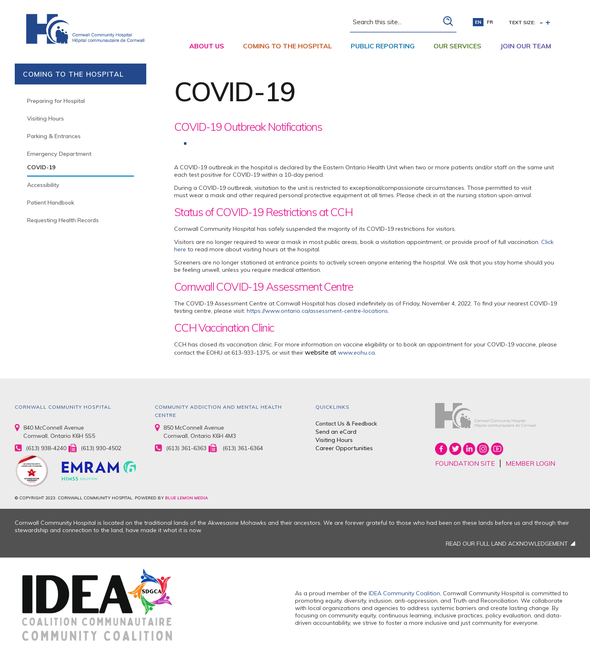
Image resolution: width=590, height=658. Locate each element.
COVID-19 (41, 167)
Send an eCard (335, 431)
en (478, 22)
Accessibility (43, 185)
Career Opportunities (344, 448)
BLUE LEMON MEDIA (186, 498)
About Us (206, 46)
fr (490, 22)
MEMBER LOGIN (530, 463)
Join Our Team (525, 46)
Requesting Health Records (63, 220)
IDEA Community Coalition (404, 593)
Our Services (457, 46)
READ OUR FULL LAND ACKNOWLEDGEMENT (507, 543)
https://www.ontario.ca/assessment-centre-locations (317, 310)
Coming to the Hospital (287, 46)
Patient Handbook (50, 202)
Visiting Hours (45, 118)
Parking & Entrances (54, 136)
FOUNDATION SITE (465, 463)
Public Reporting (383, 46)
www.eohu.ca (356, 352)
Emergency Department (59, 153)
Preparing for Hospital (56, 101)
